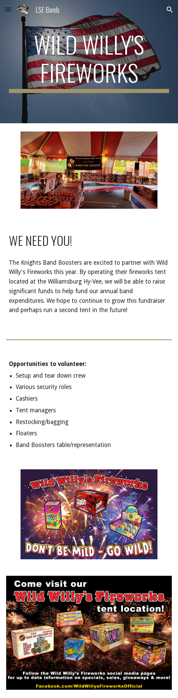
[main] (89, 61)
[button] (8, 9)
